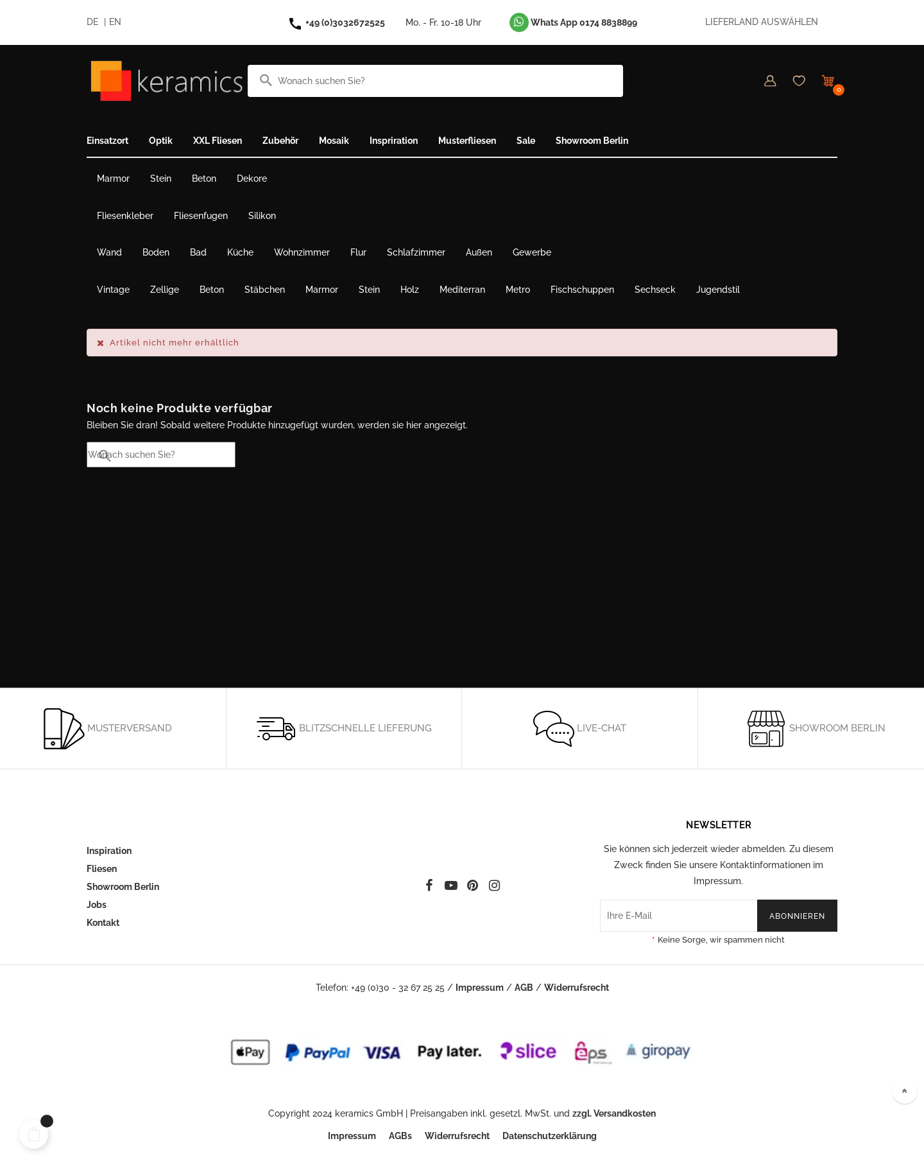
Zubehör (280, 140)
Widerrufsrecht (576, 987)
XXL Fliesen (217, 140)
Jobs (97, 905)
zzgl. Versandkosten (614, 1113)
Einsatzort (107, 140)
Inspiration (109, 851)
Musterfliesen (467, 140)
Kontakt (103, 923)
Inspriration (394, 140)
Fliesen (102, 869)
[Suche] (435, 81)
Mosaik (334, 140)
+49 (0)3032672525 (345, 22)
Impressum (480, 987)
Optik (161, 140)
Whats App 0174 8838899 (573, 22)
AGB (524, 987)
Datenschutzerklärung (549, 1136)
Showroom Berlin (592, 140)
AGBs (400, 1136)
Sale (526, 140)
